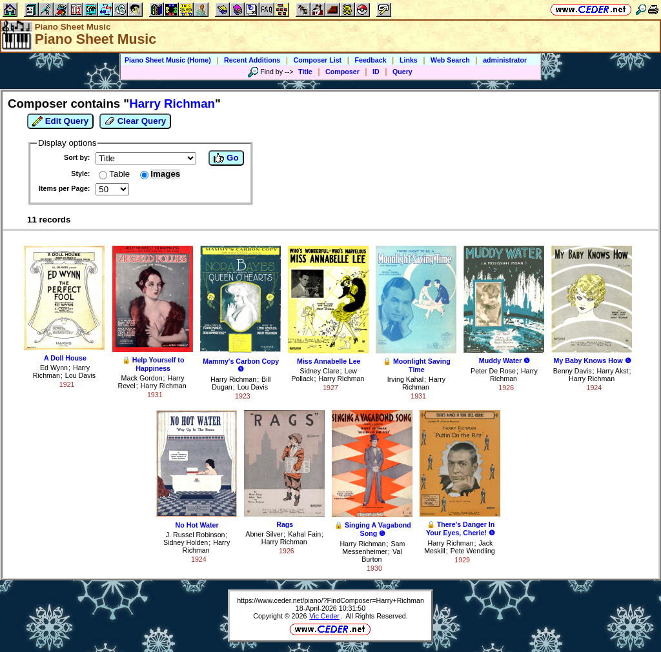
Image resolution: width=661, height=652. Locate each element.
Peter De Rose (493, 371)
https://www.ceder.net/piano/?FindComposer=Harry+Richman (330, 600)
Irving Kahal (405, 379)
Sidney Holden (185, 542)
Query (402, 71)
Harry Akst (612, 371)
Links (409, 60)
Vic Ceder (324, 616)
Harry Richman (164, 386)
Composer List (318, 60)
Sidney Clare (320, 371)
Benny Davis (572, 371)
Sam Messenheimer (373, 547)
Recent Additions (252, 60)
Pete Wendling (473, 551)
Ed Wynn (54, 367)
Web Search (450, 60)
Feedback (370, 60)
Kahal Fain (304, 534)
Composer (342, 71)
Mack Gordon (142, 378)
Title (305, 71)
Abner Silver (264, 534)
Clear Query (135, 121)
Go (226, 158)
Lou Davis (80, 375)
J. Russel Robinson (195, 534)
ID (376, 71)
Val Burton (381, 555)
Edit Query (60, 121)
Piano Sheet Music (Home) (168, 60)
